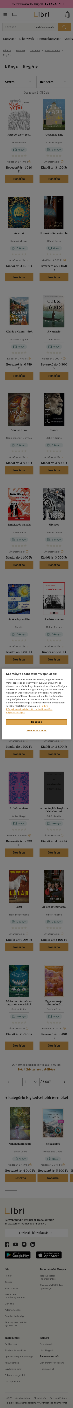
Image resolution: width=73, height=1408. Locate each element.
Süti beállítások (36, 730)
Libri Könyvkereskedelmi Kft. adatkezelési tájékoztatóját (29, 709)
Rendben (36, 722)
